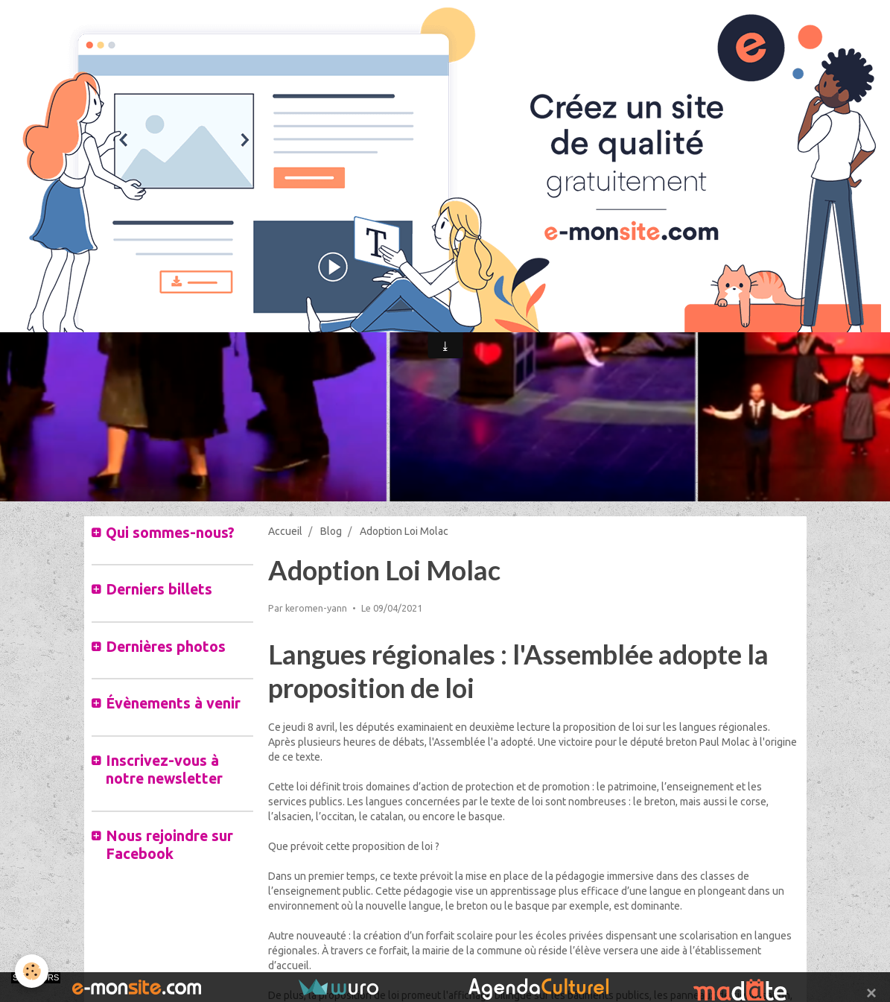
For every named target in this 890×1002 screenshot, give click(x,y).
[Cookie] (31, 971)
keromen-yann (316, 608)
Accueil (285, 531)
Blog (331, 531)
